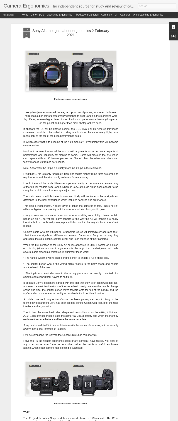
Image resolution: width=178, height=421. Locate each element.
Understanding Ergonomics (148, 14)
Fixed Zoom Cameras (87, 14)
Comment (106, 14)
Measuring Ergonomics (59, 14)
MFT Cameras (122, 14)
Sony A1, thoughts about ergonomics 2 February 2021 (70, 33)
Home (24, 14)
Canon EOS (38, 14)
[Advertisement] (138, 84)
